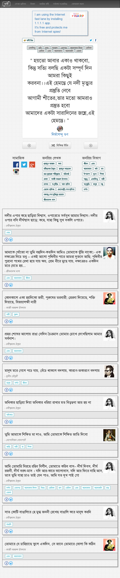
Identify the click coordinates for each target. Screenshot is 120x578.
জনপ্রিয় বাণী (44, 4)
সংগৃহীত (55, 184)
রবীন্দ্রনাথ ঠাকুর (49, 168)
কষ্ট (96, 168)
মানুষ (95, 184)
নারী (102, 179)
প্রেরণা (78, 50)
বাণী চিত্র (28, 40)
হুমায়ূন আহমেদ (65, 168)
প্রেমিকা (89, 47)
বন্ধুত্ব (85, 179)
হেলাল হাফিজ (49, 189)
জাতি (8, 446)
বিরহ (43, 487)
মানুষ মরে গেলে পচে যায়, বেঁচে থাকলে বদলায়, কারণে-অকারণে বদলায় (52, 370)
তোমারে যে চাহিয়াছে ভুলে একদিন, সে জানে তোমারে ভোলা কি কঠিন (50, 544)
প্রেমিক (41, 50)
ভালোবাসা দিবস (76, 47)
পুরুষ (16, 314)
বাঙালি (8, 524)
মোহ (8, 232)
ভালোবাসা (58, 50)
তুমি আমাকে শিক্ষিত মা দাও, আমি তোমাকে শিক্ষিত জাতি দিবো (46, 434)
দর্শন (85, 189)
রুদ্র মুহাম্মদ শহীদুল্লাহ (52, 174)
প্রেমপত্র (64, 47)
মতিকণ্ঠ (66, 174)
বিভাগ (32, 4)
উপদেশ (87, 174)
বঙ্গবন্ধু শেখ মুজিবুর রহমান (54, 194)
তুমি (40, 47)
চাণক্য (46, 184)
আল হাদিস (66, 184)
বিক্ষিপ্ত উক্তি (60, 145)
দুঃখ (94, 174)
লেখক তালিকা (20, 4)
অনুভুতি (87, 184)
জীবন (86, 163)
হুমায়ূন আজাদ (49, 163)
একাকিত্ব (31, 47)
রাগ (60, 487)
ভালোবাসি (69, 50)
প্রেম (49, 50)
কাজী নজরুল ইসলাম (59, 179)
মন (102, 168)
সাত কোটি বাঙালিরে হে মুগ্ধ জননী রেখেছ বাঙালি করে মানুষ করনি (48, 512)
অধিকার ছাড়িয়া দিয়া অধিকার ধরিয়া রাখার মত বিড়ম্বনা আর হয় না (48, 402)
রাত (107, 487)
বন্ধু (102, 184)
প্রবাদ (46, 179)
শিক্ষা (102, 174)
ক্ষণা (59, 163)
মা (22, 446)
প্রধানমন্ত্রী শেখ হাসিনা (66, 189)
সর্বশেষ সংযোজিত (60, 4)
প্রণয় (47, 47)
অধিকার (9, 414)
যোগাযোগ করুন (78, 4)
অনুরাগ (54, 47)
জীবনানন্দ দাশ (49, 199)
